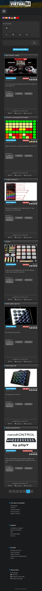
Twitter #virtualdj (16, 578)
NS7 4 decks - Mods (12, 55)
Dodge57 (34, 139)
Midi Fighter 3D (11, 366)
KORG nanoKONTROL (13, 428)
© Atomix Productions (21, 589)
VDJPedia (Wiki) (15, 534)
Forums (13, 536)
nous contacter (15, 552)
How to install (28, 113)
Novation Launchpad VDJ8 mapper (17, 117)
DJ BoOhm (34, 77)
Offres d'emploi (15, 554)
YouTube (14, 574)
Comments (19, 113)
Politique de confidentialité (18, 556)
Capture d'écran (15, 513)
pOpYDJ (35, 452)
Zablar (35, 202)
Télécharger (14, 506)
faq (12, 532)
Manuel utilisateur (16, 530)
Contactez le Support (17, 528)
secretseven (34, 326)
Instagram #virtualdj (17, 576)
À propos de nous (16, 550)
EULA (12, 558)
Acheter (13, 507)
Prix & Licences (15, 511)
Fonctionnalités (15, 509)
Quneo (8, 241)
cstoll (35, 264)
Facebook (14, 572)
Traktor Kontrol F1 (12, 179)
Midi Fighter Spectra (12, 304)
